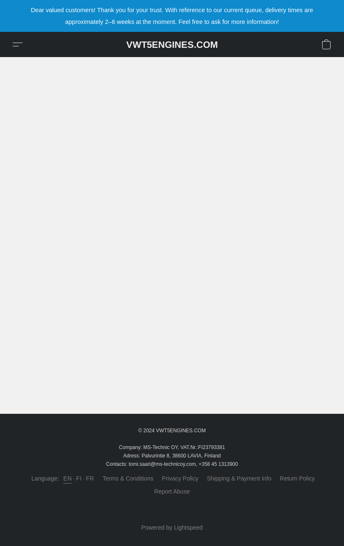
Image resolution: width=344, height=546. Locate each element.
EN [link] (67, 478)
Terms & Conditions (127, 478)
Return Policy (297, 478)
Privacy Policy (180, 478)
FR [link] (90, 478)
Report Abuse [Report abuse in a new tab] (172, 491)
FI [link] (78, 478)
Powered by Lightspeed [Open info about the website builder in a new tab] (172, 527)
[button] (172, 44)
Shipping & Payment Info (239, 478)
